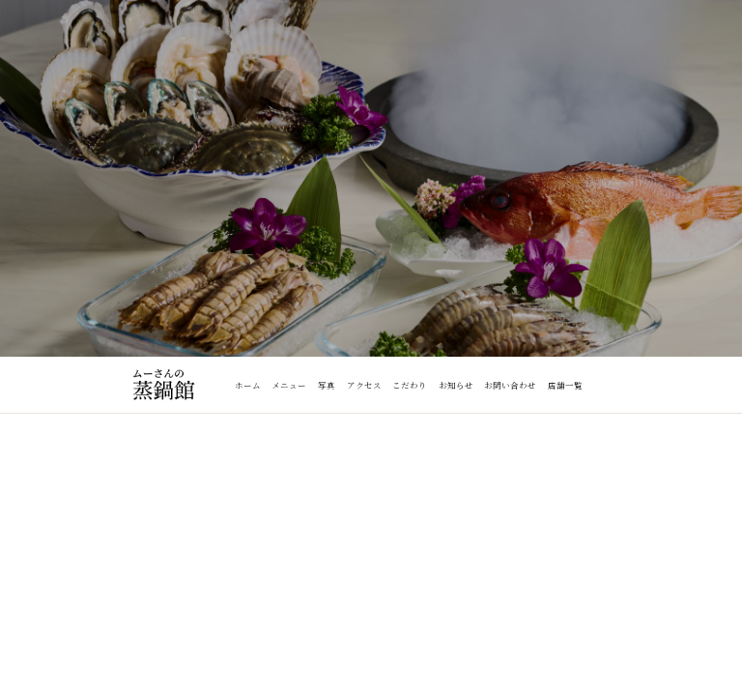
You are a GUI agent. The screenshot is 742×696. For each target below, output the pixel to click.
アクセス (364, 385)
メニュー (288, 385)
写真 (326, 385)
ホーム (248, 385)
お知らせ (456, 385)
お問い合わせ (510, 385)
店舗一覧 (565, 385)
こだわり (409, 385)
